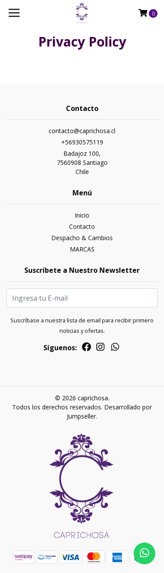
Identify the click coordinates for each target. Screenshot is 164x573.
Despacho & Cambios (82, 238)
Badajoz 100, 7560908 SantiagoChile (82, 162)
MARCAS (82, 249)
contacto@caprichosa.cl (82, 131)
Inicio (82, 215)
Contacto (82, 226)
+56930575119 (82, 142)
